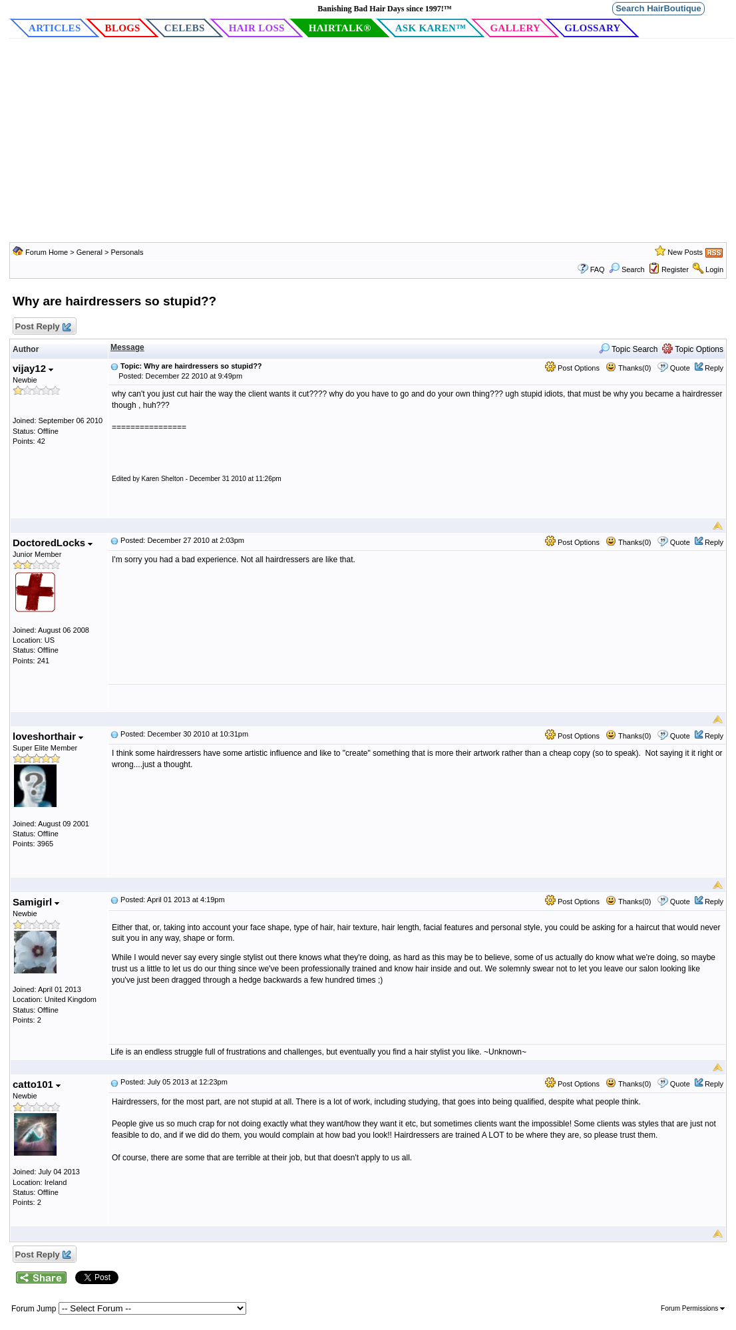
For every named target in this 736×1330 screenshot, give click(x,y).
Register (675, 269)
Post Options (572, 368)
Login (714, 269)
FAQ (597, 269)
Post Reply (43, 327)
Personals (126, 252)
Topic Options (692, 349)
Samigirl (36, 902)
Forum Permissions (693, 1308)
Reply (714, 368)
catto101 (37, 1084)
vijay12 (33, 368)
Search (627, 269)
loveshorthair (48, 736)
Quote (680, 368)
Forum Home (46, 252)
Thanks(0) (628, 368)
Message (127, 347)
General (90, 252)
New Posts (685, 252)
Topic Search (628, 349)
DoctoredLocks (52, 542)
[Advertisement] (368, 142)
